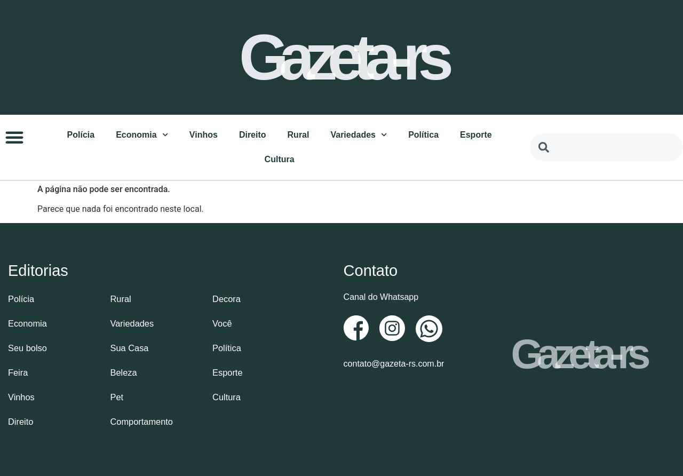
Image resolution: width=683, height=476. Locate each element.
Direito (252, 134)
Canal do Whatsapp (381, 296)
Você (222, 322)
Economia (142, 134)
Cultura (280, 158)
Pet (116, 396)
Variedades (358, 134)
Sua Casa (129, 347)
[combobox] (606, 147)
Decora (226, 298)
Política (423, 134)
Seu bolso (27, 347)
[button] (14, 136)
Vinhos (203, 134)
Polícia (81, 134)
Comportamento (141, 420)
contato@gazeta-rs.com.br (394, 363)
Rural (298, 134)
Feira (17, 371)
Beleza (123, 371)
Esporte (476, 134)
